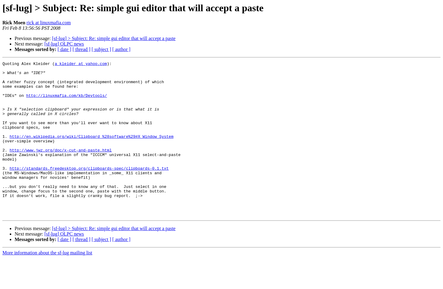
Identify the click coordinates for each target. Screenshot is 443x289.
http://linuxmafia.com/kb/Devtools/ (66, 102)
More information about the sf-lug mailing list (47, 283)
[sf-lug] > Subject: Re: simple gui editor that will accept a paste (114, 38)
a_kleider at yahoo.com (81, 64)
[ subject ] (101, 49)
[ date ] (64, 49)
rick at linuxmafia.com (48, 22)
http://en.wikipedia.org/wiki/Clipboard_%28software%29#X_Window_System (91, 152)
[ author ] (121, 49)
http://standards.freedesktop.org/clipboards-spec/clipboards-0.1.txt (89, 190)
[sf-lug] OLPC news (64, 43)
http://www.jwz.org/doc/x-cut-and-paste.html (60, 168)
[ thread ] (81, 49)
